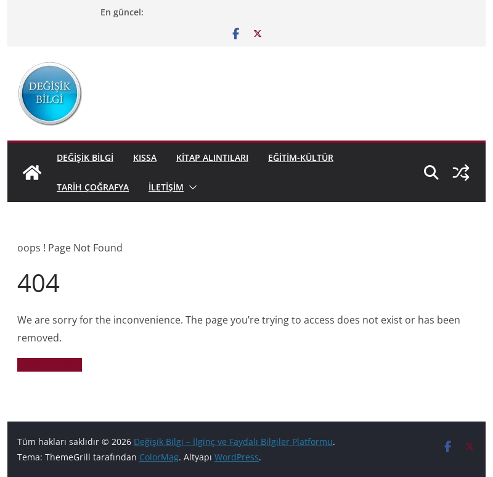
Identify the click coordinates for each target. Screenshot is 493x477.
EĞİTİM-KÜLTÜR (300, 157)
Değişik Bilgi (85, 157)
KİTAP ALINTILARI (212, 157)
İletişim (166, 187)
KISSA (145, 157)
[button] (190, 187)
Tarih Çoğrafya (93, 187)
